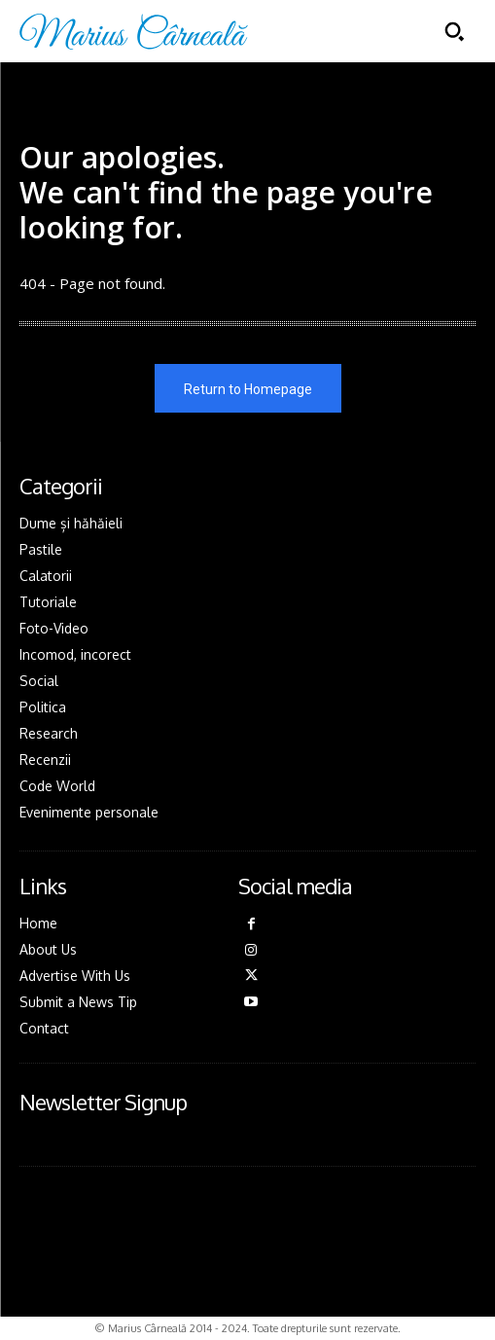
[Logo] (133, 32)
